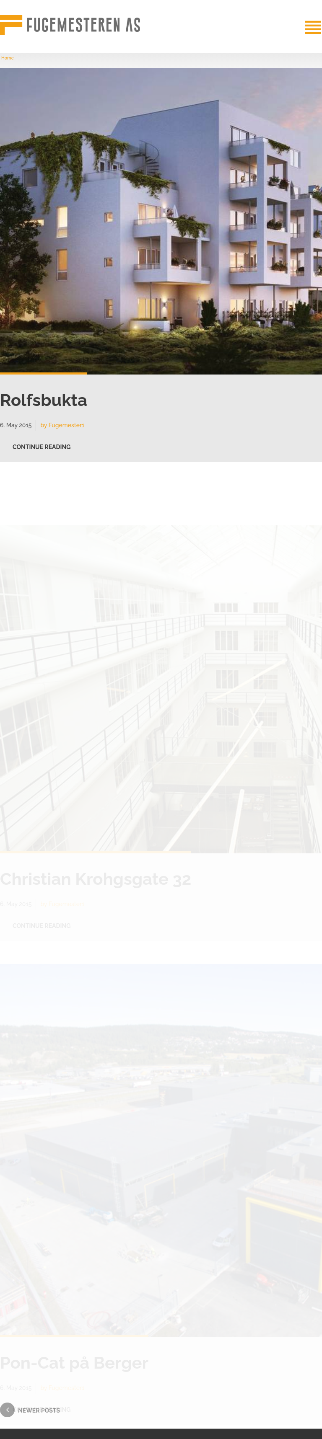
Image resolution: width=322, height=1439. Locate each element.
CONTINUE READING (41, 450)
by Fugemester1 (62, 428)
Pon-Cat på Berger (74, 1362)
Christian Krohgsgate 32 (95, 879)
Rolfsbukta (43, 403)
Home (7, 58)
